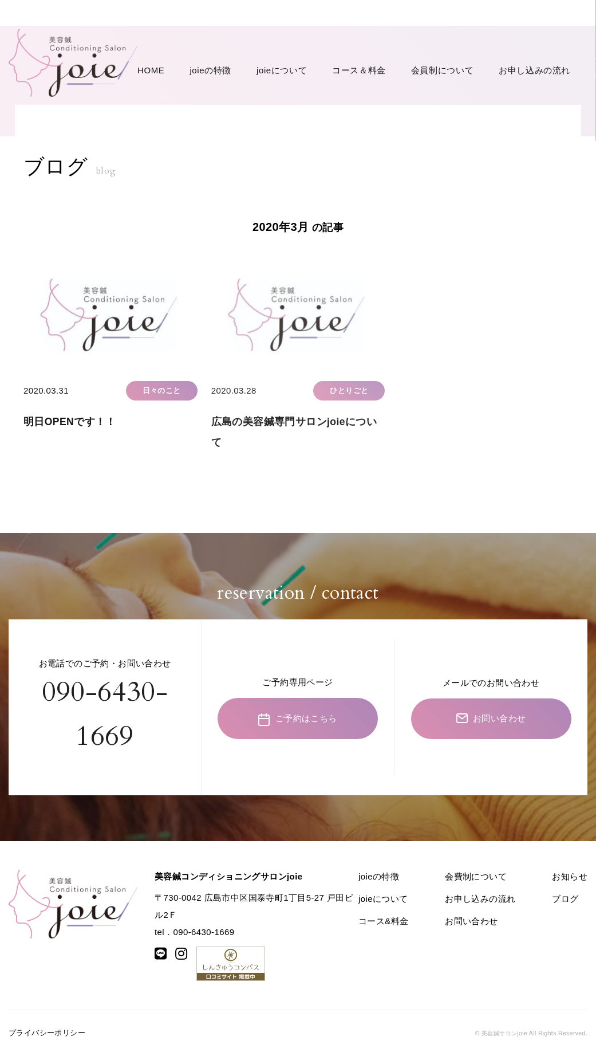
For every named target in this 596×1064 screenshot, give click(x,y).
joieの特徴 (187, 36)
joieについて (236, 36)
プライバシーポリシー (47, 1040)
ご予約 (493, 34)
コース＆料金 (290, 36)
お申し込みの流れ (420, 36)
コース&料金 (383, 928)
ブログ (565, 906)
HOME (150, 36)
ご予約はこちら (297, 726)
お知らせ (569, 884)
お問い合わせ (561, 34)
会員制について (351, 36)
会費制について (476, 884)
